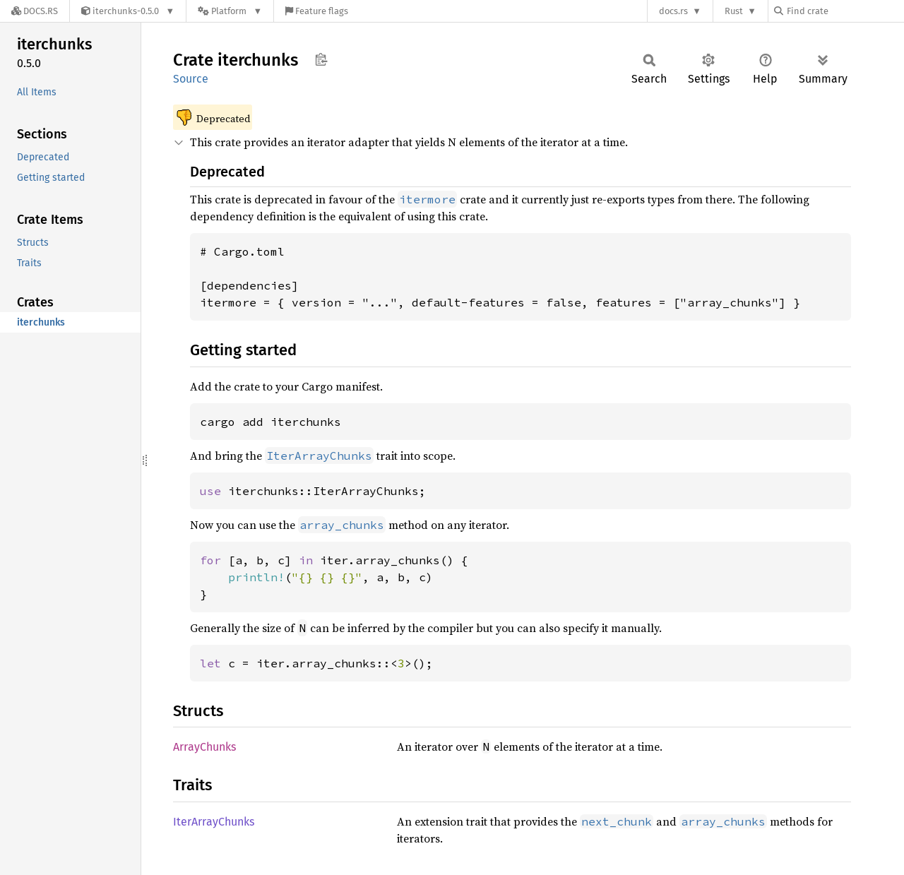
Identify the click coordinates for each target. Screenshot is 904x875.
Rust (734, 11)
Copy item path (321, 59)
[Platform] (229, 11)
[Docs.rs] (34, 11)
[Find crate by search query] (844, 11)
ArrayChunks (204, 747)
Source (190, 78)
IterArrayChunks (213, 821)
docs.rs (673, 11)
